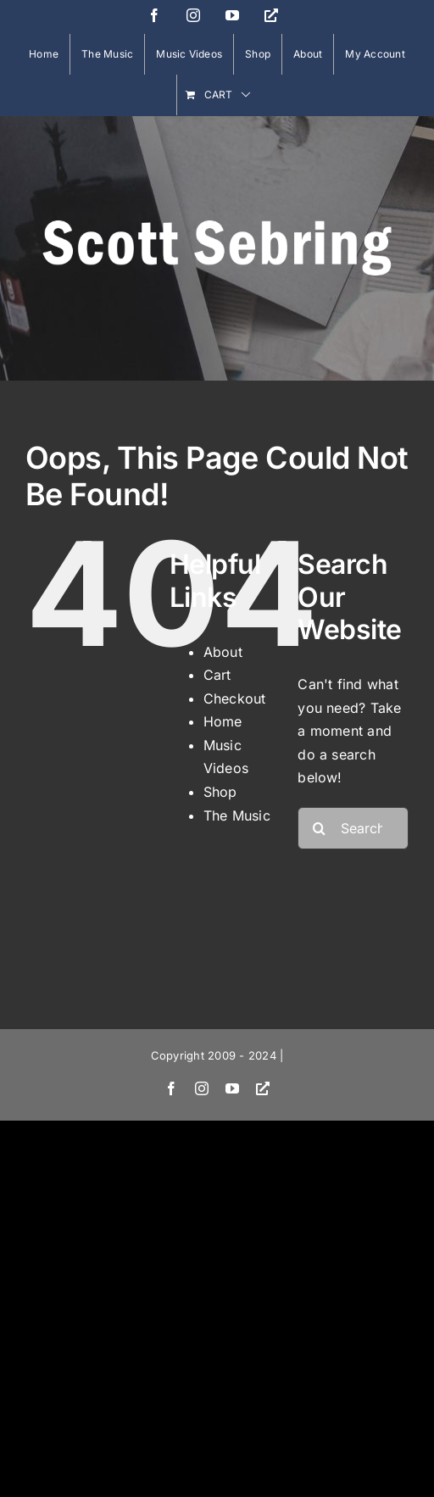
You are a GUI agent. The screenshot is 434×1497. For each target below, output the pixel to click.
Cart (217, 674)
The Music (236, 815)
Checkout (234, 698)
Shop (220, 791)
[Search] (319, 828)
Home (222, 721)
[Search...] (353, 828)
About (222, 651)
